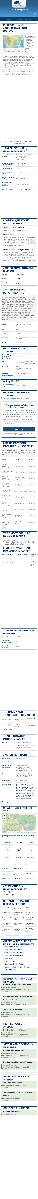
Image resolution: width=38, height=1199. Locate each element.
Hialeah (27, 912)
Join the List (18, 429)
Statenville (27, 835)
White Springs (31, 850)
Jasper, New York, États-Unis (25, 793)
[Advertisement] (19, 108)
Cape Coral (17, 918)
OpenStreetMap (24, 832)
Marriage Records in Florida (14, 952)
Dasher (27, 869)
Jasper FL (28, 19)
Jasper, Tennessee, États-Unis (25, 795)
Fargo (31, 842)
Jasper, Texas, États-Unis (23, 796)
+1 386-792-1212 (21, 164)
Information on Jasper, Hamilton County (15, 28)
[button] (4, 815)
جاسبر (9, 719)
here (23, 143)
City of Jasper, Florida (19, 10)
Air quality (11, 381)
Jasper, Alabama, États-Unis (24, 784)
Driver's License (9, 961)
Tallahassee (5, 918)
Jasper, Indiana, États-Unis (24, 789)
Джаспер (16, 726)
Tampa (27, 907)
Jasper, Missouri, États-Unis (24, 792)
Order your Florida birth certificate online (23, 190)
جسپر (21, 719)
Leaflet (10, 832)
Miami (15, 908)
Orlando (4, 912)
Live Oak (7, 857)
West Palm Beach (28, 929)
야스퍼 (9, 725)
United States (20, 274)
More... (4, 527)
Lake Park (11, 837)
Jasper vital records (22, 184)
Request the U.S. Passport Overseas (17, 967)
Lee (3, 874)
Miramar (4, 929)
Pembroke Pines (30, 918)
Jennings (20, 835)
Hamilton (18, 282)
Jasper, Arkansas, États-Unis (25, 786)
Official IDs (8, 958)
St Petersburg (18, 912)
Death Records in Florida (13, 950)
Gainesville (29, 923)
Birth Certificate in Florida (13, 947)
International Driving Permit (14, 964)
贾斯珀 (10, 729)
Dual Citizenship (10, 970)
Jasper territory (15, 754)
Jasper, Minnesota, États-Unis (25, 790)
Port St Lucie (6, 923)
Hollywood (17, 923)
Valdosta (4, 878)
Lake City (28, 878)
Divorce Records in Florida (13, 955)
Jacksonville (5, 907)
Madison (28, 873)
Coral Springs (18, 929)
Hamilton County (18, 19)
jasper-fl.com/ (20, 173)
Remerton (17, 878)
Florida (9, 19)
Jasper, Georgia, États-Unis (24, 787)
